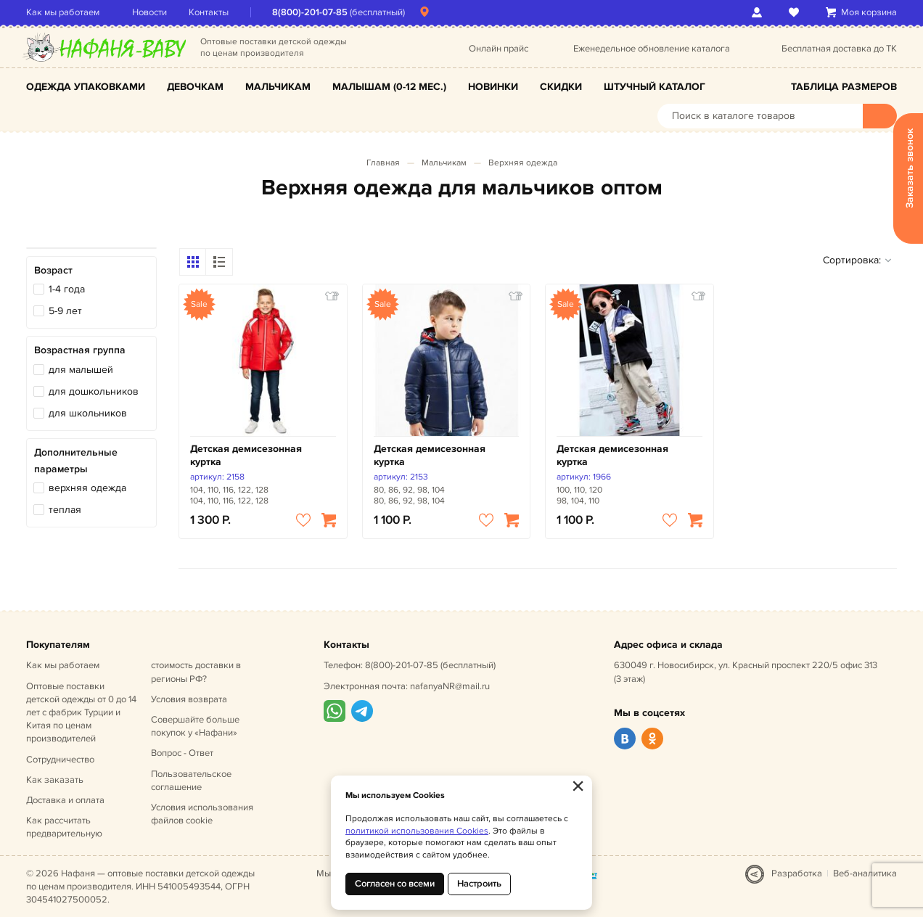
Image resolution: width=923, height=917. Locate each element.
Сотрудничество (60, 759)
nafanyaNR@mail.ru (450, 686)
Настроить (479, 883)
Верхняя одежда (522, 162)
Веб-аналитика (865, 873)
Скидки (561, 87)
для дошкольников (94, 391)
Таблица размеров (844, 87)
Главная (383, 162)
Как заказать (54, 780)
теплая (65, 509)
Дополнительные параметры (76, 460)
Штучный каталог (654, 87)
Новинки (493, 87)
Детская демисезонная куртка (246, 455)
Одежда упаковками (85, 87)
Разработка (796, 873)
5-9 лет (65, 311)
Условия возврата (189, 699)
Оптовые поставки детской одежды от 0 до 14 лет (81, 712)
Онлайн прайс (498, 48)
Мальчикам (278, 87)
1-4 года (67, 289)
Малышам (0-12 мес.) (389, 87)
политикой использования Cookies (416, 831)
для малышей (81, 369)
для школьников (88, 413)
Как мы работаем (62, 12)
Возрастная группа (80, 350)
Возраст (53, 270)
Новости (149, 12)
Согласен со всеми (395, 883)
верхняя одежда (87, 488)
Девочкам (195, 87)
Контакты (209, 12)
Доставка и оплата (65, 800)
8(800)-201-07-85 (310, 12)
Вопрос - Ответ (182, 753)
